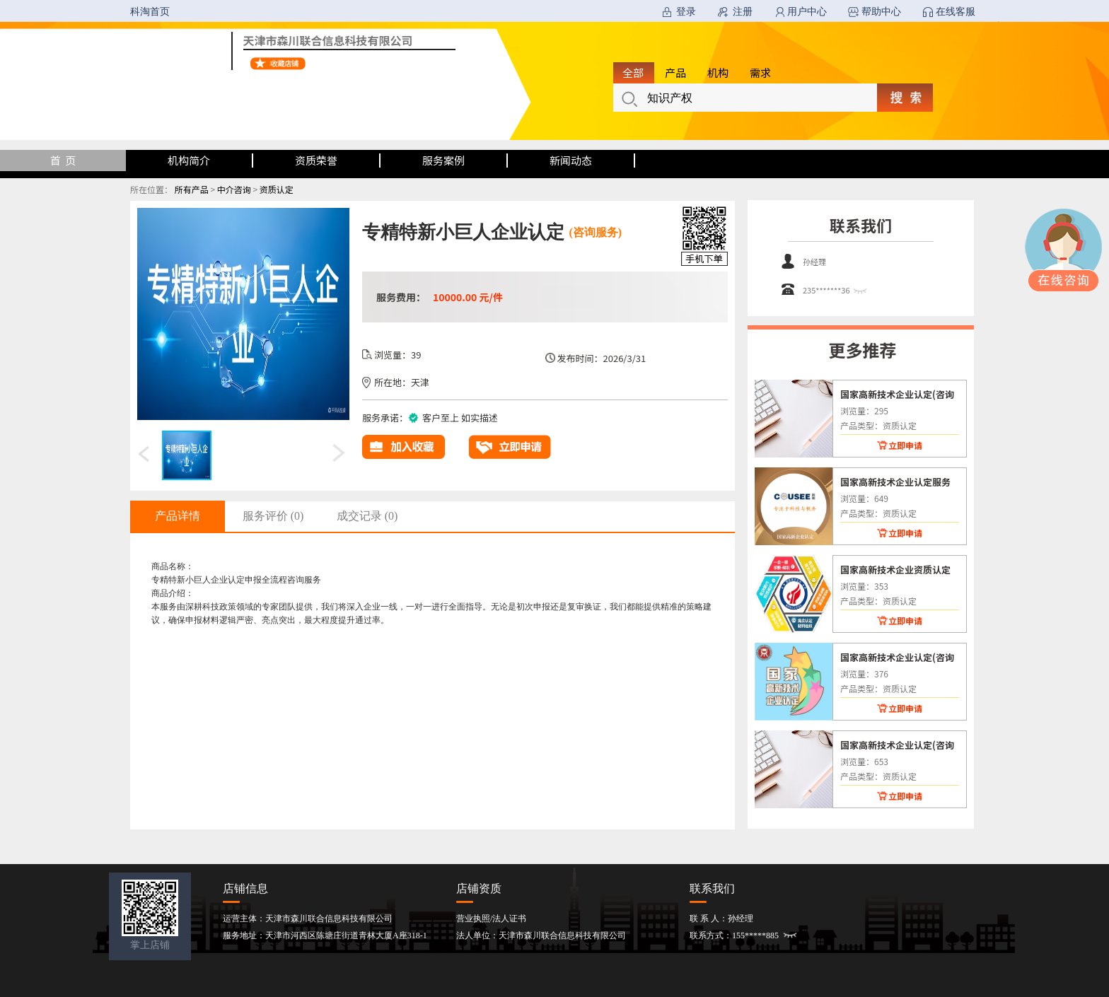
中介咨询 (234, 189)
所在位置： (151, 189)
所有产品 (192, 189)
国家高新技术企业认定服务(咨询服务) (895, 481)
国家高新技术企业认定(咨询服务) (897, 393)
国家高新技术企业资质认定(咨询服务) (895, 569)
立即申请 (905, 445)
